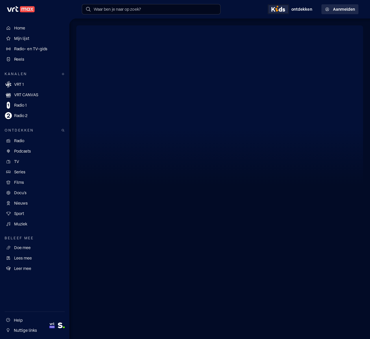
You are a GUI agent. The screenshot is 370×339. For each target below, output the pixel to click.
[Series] (34, 172)
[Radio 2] (34, 116)
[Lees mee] (34, 258)
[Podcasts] (34, 151)
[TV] (34, 161)
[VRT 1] (34, 84)
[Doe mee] (34, 248)
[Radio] (34, 141)
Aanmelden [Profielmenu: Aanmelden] (340, 9)
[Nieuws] (34, 203)
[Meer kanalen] (63, 74)
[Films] (34, 182)
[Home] (34, 28)
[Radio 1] (34, 105)
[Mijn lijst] (34, 38)
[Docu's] (34, 193)
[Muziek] (34, 224)
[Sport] (34, 213)
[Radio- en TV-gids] (34, 49)
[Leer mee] (34, 268)
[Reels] (34, 59)
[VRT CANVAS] (34, 95)
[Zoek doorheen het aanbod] (63, 130)
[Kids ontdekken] (291, 9)
